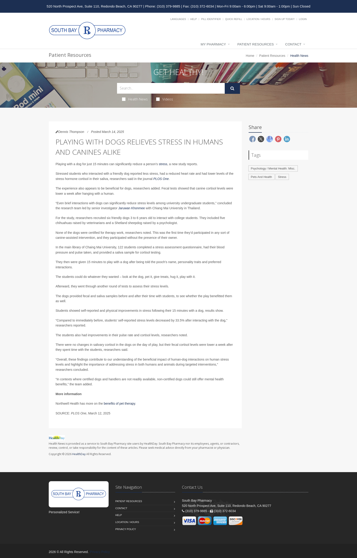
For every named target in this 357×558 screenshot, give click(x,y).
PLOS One (161, 179)
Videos (164, 99)
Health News (135, 99)
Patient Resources (255, 44)
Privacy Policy (125, 529)
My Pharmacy (213, 44)
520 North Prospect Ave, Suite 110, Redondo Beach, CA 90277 (94, 6)
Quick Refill (233, 19)
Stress (282, 177)
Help (193, 19)
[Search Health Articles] (171, 88)
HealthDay (79, 454)
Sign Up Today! (285, 19)
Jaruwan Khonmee (131, 208)
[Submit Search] (232, 88)
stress (163, 164)
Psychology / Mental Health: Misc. (273, 168)
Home (250, 55)
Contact (293, 44)
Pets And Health (261, 177)
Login (303, 19)
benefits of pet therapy (119, 403)
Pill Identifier (211, 19)
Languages (178, 19)
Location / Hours (258, 19)
